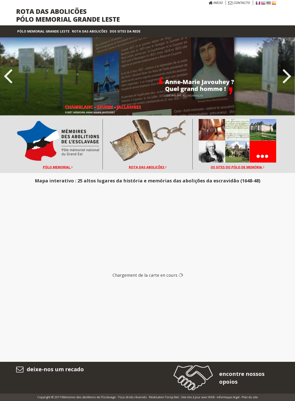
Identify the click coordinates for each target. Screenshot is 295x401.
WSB (211, 397)
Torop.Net (172, 397)
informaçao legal (228, 397)
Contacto (239, 3)
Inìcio (216, 3)
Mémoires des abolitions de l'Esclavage (89, 397)
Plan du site (250, 397)
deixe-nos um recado (50, 369)
